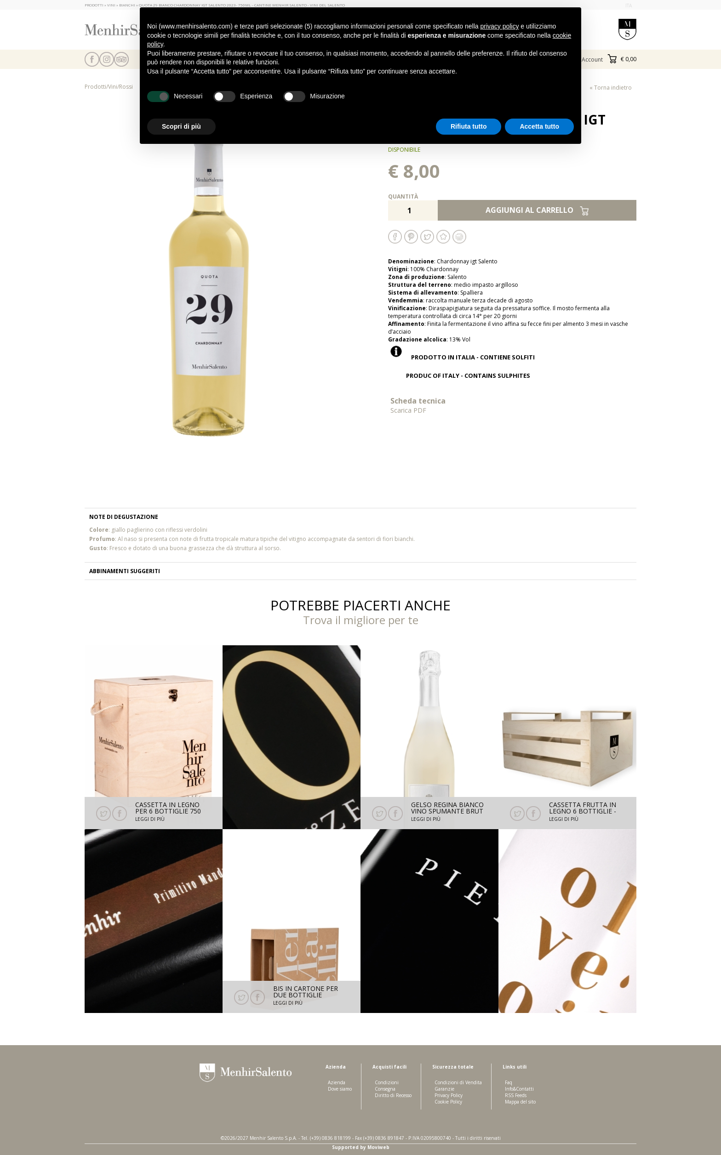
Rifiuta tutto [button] (469, 126)
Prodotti (95, 87)
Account (592, 59)
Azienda (336, 1082)
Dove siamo (340, 1089)
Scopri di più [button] (181, 126)
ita (628, 5)
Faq (508, 1082)
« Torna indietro (610, 87)
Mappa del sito (520, 1101)
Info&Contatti (519, 1089)
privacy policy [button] (499, 26)
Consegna (385, 1089)
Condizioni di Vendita (458, 1082)
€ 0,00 (621, 59)
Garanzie (444, 1089)
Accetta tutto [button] (539, 126)
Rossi (126, 87)
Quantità (403, 196)
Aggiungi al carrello (537, 210)
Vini (112, 87)
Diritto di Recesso (393, 1095)
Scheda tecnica (450, 405)
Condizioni (387, 1082)
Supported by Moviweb (360, 1147)
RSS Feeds (515, 1095)
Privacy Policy (449, 1095)
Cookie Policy (448, 1101)
